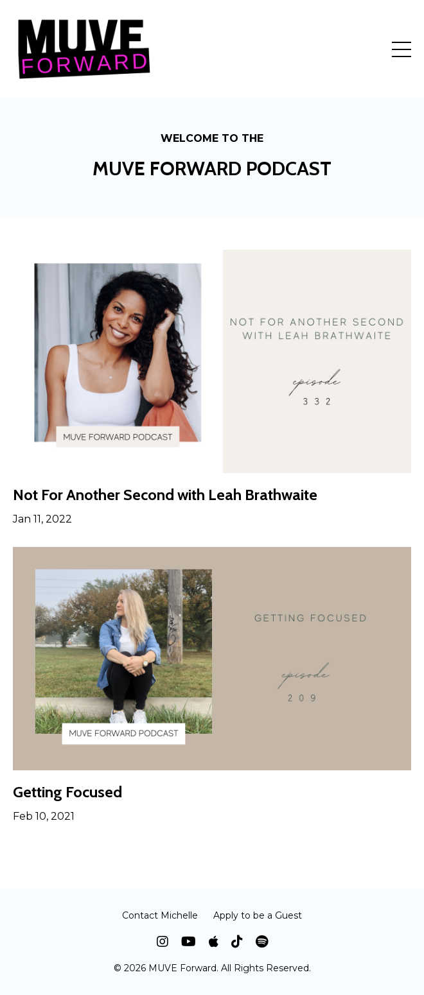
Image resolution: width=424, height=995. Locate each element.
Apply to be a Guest (257, 915)
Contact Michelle (160, 915)
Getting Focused (67, 792)
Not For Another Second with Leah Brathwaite (165, 495)
